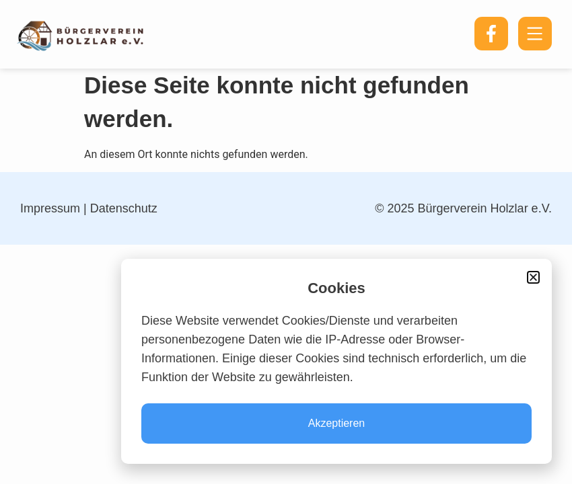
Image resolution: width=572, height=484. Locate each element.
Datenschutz (123, 208)
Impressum (50, 208)
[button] (533, 277)
